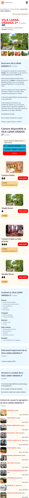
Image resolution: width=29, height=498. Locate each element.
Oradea (22, 23)
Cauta (14, 153)
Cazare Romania (5, 9)
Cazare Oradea (15, 9)
